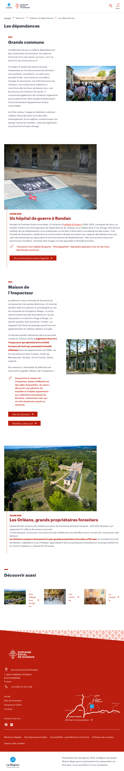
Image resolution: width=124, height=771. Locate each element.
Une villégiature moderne (32, 600)
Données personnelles (35, 736)
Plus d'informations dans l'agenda (31, 258)
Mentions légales (13, 736)
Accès (7, 696)
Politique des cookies (103, 736)
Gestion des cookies (14, 743)
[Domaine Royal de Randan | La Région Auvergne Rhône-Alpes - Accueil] (20, 6)
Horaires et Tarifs (13, 704)
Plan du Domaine (21, 414)
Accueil (7, 17)
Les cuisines (72, 597)
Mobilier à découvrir (22, 423)
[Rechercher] (110, 6)
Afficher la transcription (77, 719)
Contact (8, 708)
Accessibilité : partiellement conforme (69, 736)
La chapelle (112, 597)
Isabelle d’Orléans (72, 224)
